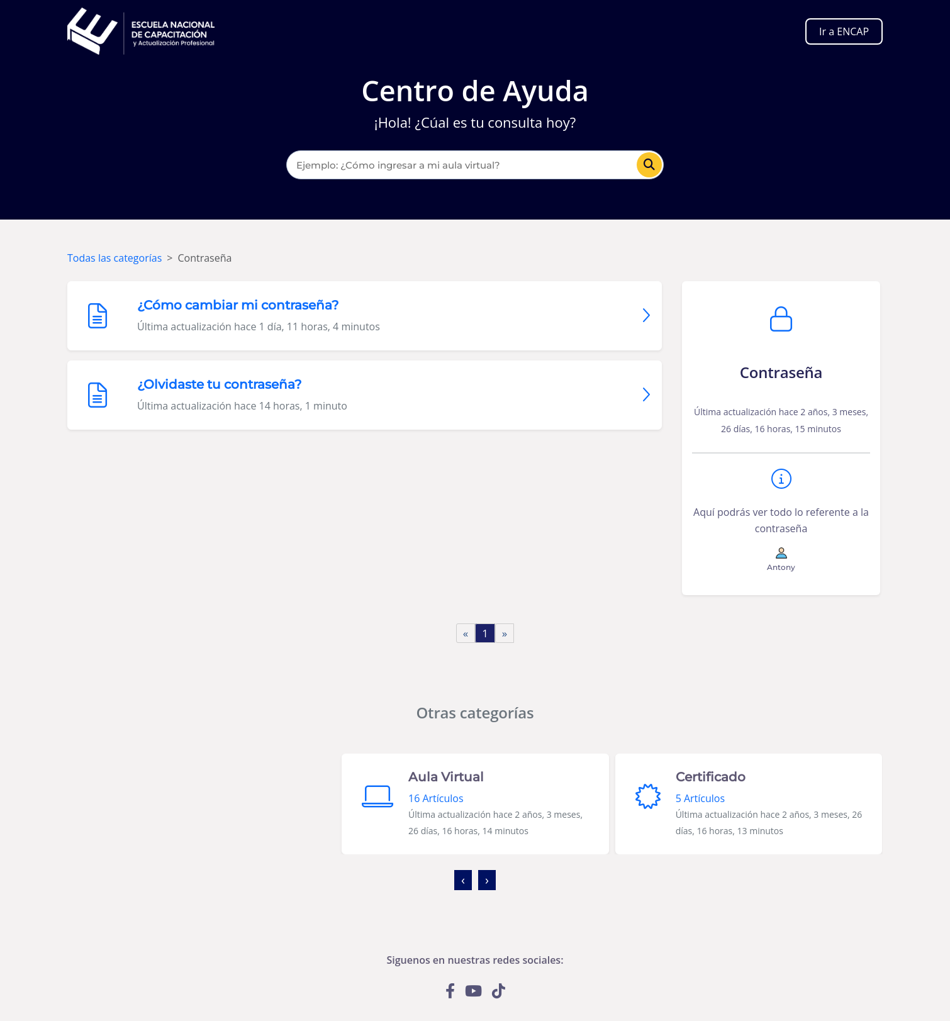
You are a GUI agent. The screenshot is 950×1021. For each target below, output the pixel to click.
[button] (471, 902)
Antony (781, 567)
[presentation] (463, 880)
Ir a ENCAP (844, 31)
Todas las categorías (114, 258)
